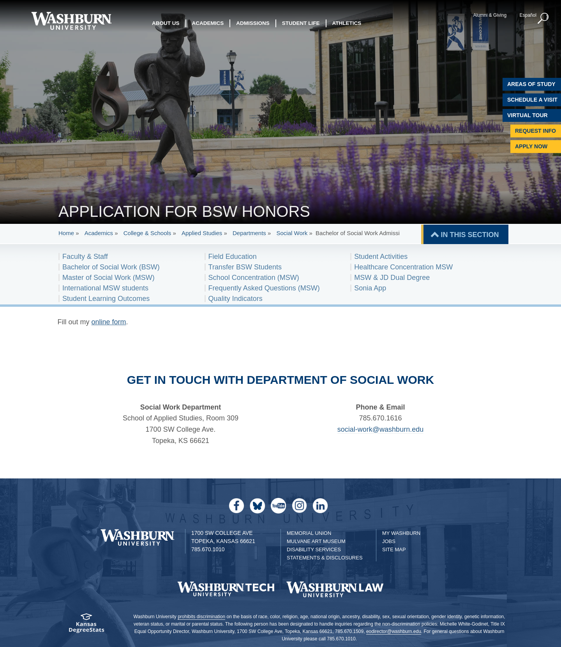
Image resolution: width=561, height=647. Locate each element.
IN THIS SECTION (470, 235)
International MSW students (105, 288)
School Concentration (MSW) (253, 277)
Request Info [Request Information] (535, 131)
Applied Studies (202, 233)
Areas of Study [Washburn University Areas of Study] (531, 84)
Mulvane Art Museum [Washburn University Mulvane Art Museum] (316, 541)
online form (109, 322)
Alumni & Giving (489, 15)
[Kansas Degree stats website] (87, 625)
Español (527, 15)
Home (66, 233)
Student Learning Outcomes (106, 298)
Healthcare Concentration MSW (403, 267)
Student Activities (381, 256)
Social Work (292, 233)
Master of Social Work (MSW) (108, 277)
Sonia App (370, 288)
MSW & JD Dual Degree (392, 277)
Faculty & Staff (85, 256)
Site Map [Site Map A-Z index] (394, 549)
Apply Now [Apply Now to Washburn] (531, 146)
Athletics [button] (347, 23)
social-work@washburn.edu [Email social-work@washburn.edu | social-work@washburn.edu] (380, 429)
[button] (543, 19)
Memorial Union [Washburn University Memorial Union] (309, 533)
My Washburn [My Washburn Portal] (401, 533)
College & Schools (147, 233)
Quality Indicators (235, 298)
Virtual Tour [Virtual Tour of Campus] (527, 115)
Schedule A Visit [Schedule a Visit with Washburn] (532, 100)
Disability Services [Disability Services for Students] (314, 549)
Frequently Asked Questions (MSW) (264, 288)
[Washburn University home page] (71, 21)
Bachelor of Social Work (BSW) (111, 267)
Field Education (232, 256)
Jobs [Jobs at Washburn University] (388, 541)
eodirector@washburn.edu (393, 631)
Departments (249, 233)
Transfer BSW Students (245, 267)
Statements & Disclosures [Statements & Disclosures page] (325, 558)
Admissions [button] (253, 23)
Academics (99, 233)
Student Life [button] (301, 23)
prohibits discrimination (201, 616)
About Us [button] (166, 23)
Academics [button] (208, 23)
